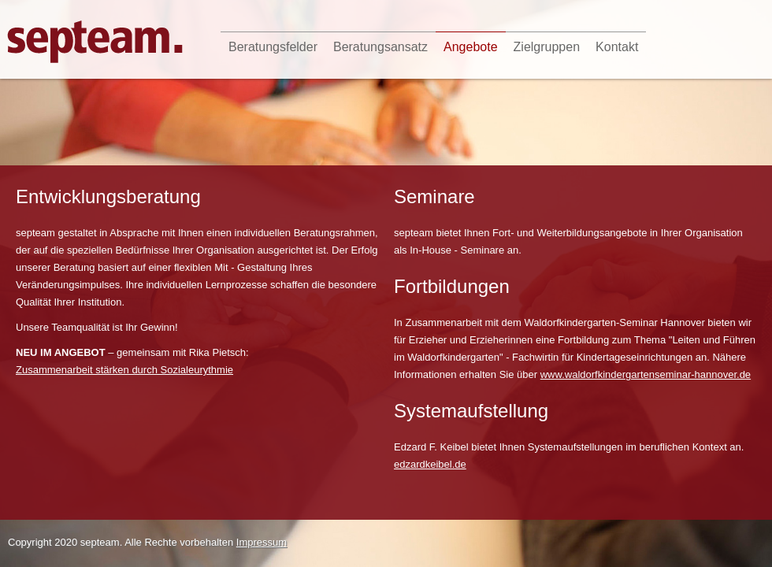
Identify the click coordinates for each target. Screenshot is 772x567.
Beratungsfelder (272, 47)
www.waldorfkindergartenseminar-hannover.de (645, 374)
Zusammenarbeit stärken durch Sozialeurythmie (124, 370)
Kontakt (617, 47)
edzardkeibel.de (430, 464)
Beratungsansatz (380, 47)
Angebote (471, 47)
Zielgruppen (547, 47)
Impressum (261, 542)
